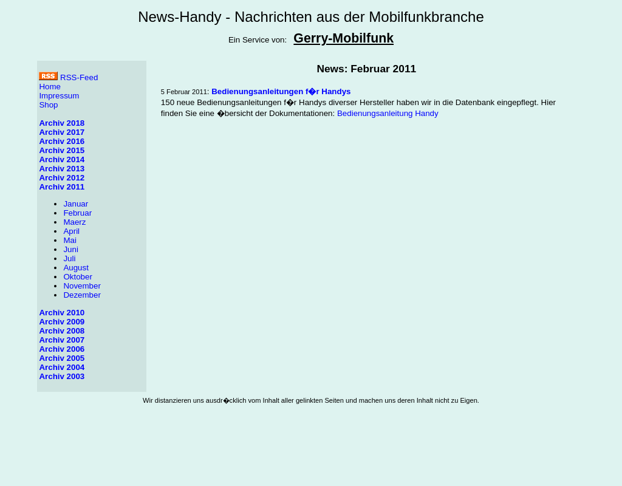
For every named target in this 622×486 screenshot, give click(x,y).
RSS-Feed (68, 77)
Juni (70, 249)
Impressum (59, 95)
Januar (75, 203)
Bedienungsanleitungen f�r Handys (280, 91)
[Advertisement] (311, 453)
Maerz (74, 222)
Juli (69, 258)
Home (50, 86)
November (81, 285)
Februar (77, 212)
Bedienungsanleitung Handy (388, 113)
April (71, 231)
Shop (48, 104)
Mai (69, 240)
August (76, 267)
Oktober (77, 276)
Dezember (81, 294)
